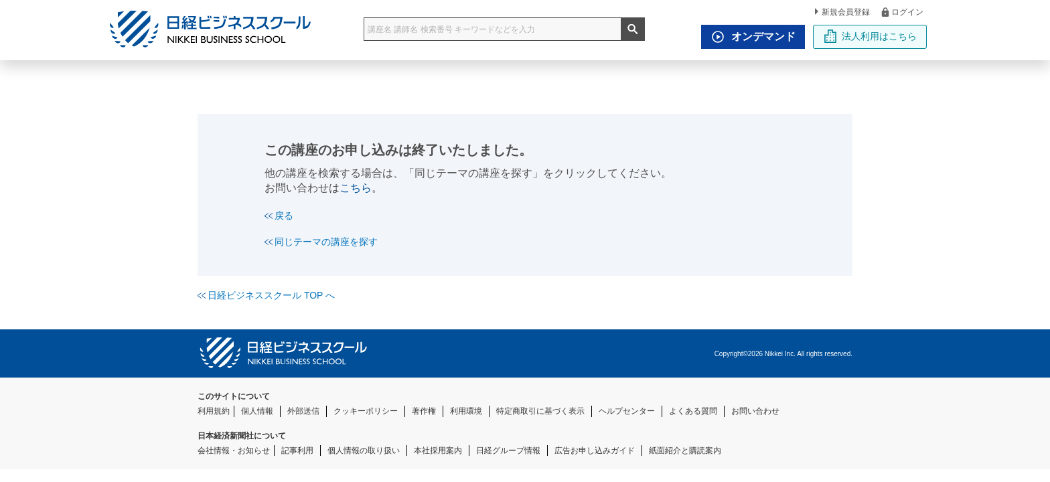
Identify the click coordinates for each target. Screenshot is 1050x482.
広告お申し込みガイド (594, 450)
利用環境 (466, 411)
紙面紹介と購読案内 (685, 450)
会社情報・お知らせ (234, 450)
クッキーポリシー (365, 411)
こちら (356, 187)
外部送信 (303, 411)
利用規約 (214, 411)
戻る (279, 215)
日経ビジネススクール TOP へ (266, 295)
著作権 (424, 411)
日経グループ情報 (508, 450)
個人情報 (257, 411)
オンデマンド (750, 37)
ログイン (901, 12)
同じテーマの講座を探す (321, 241)
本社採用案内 (438, 450)
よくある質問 (693, 411)
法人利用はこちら (870, 36)
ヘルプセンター (627, 411)
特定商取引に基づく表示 (540, 411)
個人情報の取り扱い (363, 450)
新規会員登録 (842, 12)
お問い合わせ (755, 411)
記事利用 (297, 450)
